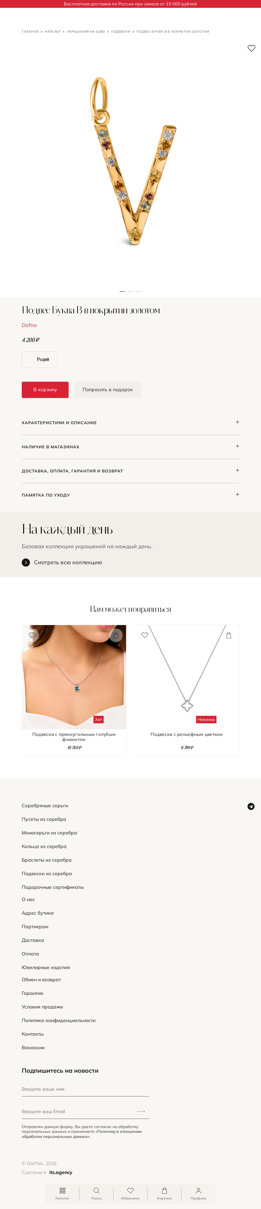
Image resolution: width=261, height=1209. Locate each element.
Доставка (33, 940)
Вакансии (33, 1048)
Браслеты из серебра (47, 860)
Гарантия (32, 993)
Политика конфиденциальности (58, 1020)
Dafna (29, 325)
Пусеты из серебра (44, 819)
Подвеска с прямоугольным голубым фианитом (74, 737)
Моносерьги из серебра (49, 833)
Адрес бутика (38, 913)
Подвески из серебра (47, 874)
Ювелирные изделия (46, 967)
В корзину (45, 389)
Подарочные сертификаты (53, 887)
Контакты (33, 1034)
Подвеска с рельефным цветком (187, 734)
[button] (130, 166)
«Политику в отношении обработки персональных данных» (82, 1134)
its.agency (60, 1172)
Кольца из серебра (44, 846)
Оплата (30, 954)
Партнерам (35, 927)
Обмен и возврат (41, 980)
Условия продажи (42, 1007)
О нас (28, 899)
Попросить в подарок (108, 389)
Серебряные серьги (45, 806)
